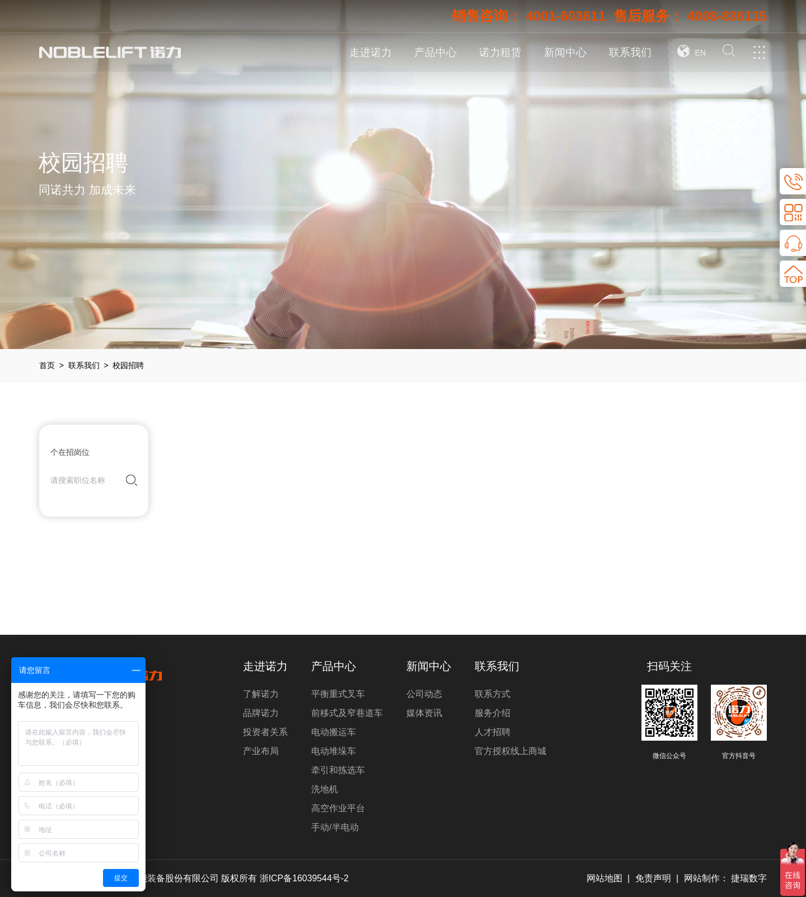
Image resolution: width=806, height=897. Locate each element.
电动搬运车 (333, 732)
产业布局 (261, 751)
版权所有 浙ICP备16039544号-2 (286, 878)
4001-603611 (561, 16)
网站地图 (604, 878)
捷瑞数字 (749, 878)
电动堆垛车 (333, 751)
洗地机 (324, 789)
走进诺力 (370, 52)
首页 (47, 365)
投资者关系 (265, 732)
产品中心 (435, 52)
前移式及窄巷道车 (347, 713)
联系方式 (492, 694)
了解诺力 (261, 694)
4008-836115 (726, 16)
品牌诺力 (261, 713)
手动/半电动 (334, 827)
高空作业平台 (338, 808)
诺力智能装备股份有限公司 (165, 878)
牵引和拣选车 (338, 770)
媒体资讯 (424, 713)
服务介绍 (492, 713)
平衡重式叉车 (338, 694)
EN (700, 52)
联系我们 (630, 52)
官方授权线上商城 (510, 751)
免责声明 (653, 878)
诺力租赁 (500, 52)
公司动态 (424, 694)
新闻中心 (565, 52)
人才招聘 (492, 732)
